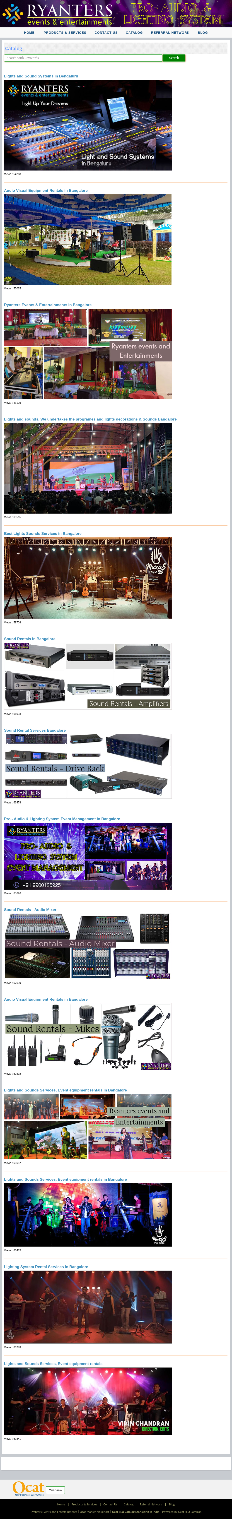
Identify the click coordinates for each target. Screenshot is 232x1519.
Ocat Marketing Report (94, 1512)
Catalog (134, 32)
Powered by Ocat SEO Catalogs (181, 1512)
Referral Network (170, 32)
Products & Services (65, 32)
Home (29, 32)
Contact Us (106, 32)
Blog (203, 32)
